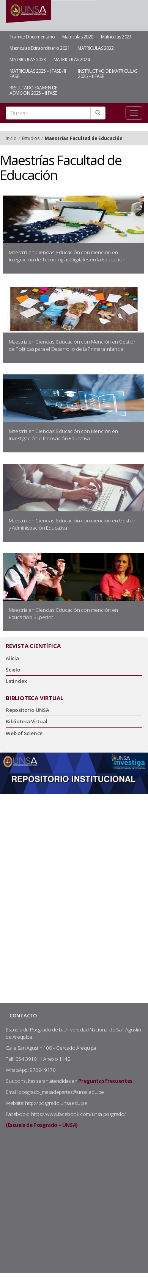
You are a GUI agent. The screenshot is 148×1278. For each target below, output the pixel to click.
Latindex (16, 681)
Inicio (11, 138)
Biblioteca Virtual (26, 721)
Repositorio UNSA (27, 710)
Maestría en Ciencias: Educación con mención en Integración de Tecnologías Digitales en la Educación (67, 256)
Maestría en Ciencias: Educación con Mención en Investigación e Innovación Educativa (63, 435)
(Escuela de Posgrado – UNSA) (42, 1125)
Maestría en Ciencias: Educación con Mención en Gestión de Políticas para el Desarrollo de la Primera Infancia (73, 345)
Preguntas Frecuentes (105, 1080)
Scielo (13, 669)
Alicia (12, 658)
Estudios (30, 138)
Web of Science (24, 733)
